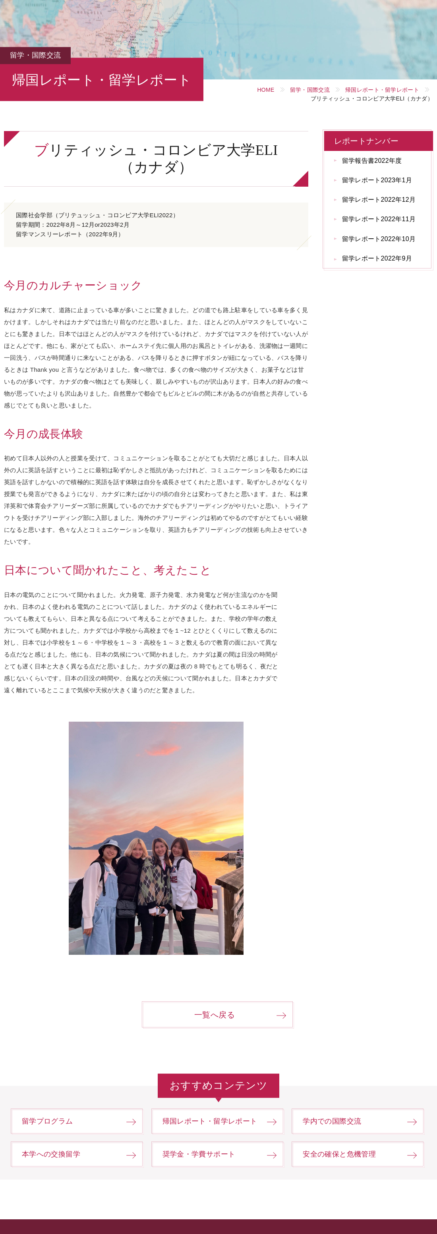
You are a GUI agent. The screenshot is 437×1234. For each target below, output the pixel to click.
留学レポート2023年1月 (377, 180)
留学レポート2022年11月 (379, 219)
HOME (265, 90)
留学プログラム (47, 1121)
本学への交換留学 (51, 1154)
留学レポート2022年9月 (377, 258)
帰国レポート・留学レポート (382, 90)
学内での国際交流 (332, 1121)
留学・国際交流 (310, 90)
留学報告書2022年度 (372, 160)
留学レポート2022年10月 (379, 239)
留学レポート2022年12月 (379, 199)
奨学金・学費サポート (199, 1154)
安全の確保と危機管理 (339, 1154)
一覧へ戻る (214, 1014)
